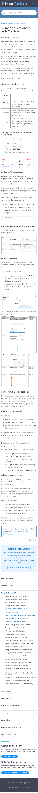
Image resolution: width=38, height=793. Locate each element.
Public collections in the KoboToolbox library (19, 685)
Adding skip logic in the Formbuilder (16, 658)
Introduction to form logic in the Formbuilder (19, 655)
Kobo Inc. (28, 784)
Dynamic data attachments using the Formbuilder (17, 677)
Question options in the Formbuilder (16, 637)
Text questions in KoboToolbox (15, 602)
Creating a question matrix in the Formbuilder (19, 643)
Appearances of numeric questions (17, 618)
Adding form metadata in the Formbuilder (18, 652)
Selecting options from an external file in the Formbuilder (19, 673)
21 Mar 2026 (15, 37)
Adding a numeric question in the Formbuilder (21, 615)
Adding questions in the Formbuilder (16, 599)
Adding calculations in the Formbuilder (17, 665)
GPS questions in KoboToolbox (15, 630)
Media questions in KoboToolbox (15, 627)
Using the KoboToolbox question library (17, 682)
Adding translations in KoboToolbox (16, 646)
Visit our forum (9, 757)
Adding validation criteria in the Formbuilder (19, 662)
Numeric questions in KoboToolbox (16, 608)
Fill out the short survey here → (19, 567)
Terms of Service (14, 788)
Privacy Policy (25, 788)
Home (4, 23)
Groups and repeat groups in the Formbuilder (19, 640)
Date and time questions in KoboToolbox (18, 624)
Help (33, 4)
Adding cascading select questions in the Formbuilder (18, 668)
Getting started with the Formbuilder (16, 596)
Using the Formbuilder (17, 23)
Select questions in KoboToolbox (15, 605)
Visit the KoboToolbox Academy (15, 774)
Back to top (33, 539)
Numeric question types (14, 612)
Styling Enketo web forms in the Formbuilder (19, 649)
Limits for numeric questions (15, 621)
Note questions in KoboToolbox (15, 634)
